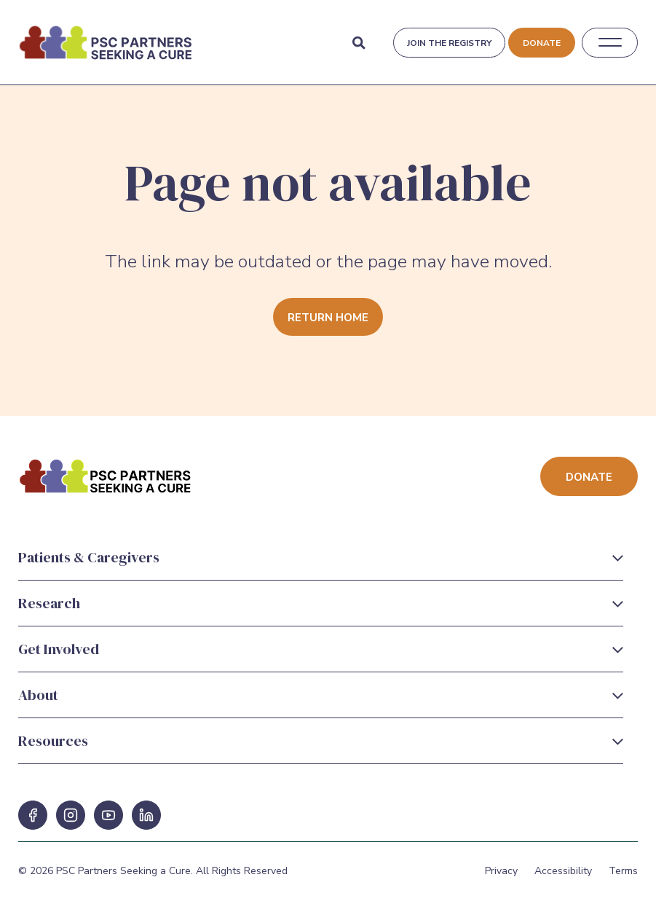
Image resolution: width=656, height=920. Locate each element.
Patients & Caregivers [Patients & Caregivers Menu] (88, 557)
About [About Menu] (38, 695)
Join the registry (449, 43)
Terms (623, 871)
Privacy (501, 871)
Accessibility (563, 871)
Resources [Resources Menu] (53, 741)
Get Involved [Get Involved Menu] (58, 649)
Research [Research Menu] (49, 603)
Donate (542, 43)
